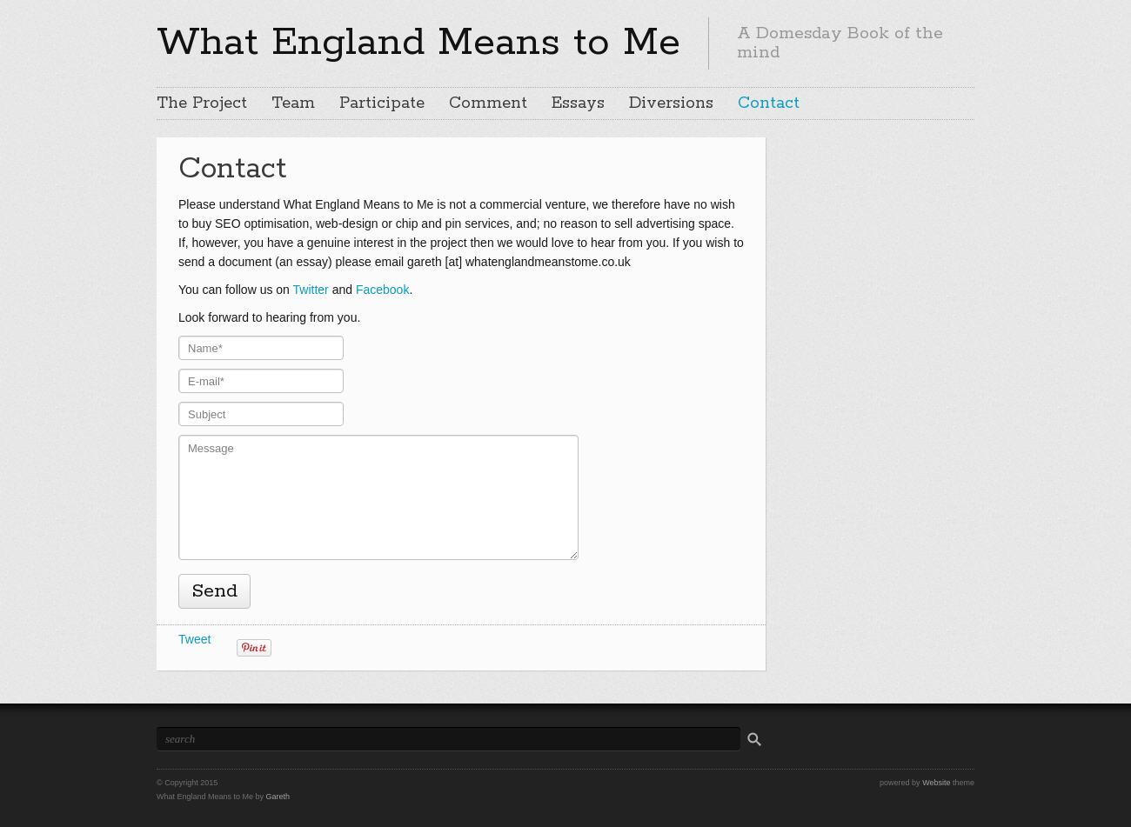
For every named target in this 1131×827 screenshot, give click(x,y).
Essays (578, 103)
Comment (488, 103)
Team (293, 103)
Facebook (382, 290)
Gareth (278, 796)
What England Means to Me (418, 42)
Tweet (194, 639)
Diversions (671, 103)
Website (936, 782)
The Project (202, 103)
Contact (769, 103)
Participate (382, 103)
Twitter (311, 290)
